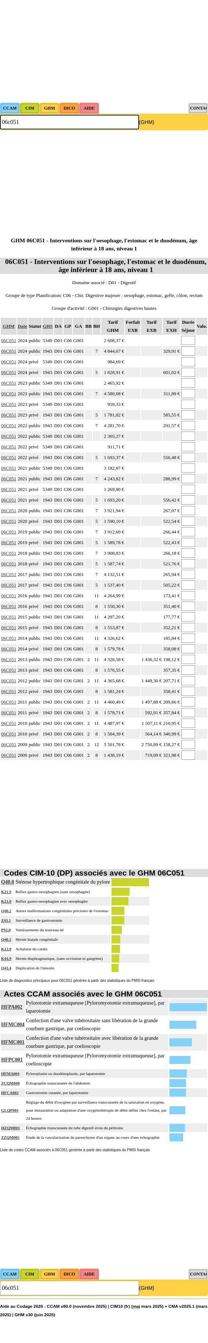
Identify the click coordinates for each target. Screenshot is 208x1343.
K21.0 (6, 901)
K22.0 (6, 949)
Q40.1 (6, 939)
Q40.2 (6, 911)
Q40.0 (7, 882)
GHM (9, 326)
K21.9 (6, 891)
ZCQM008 (10, 1083)
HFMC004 (13, 1024)
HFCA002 (10, 1092)
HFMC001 (13, 1042)
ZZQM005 (10, 1137)
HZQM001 (10, 1128)
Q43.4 (6, 968)
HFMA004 (10, 1073)
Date (22, 326)
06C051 (8, 340)
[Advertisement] (96, 51)
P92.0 (6, 930)
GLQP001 (10, 1110)
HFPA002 (11, 1007)
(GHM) (146, 122)
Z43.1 (6, 920)
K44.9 (6, 958)
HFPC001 (12, 1060)
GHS (47, 326)
